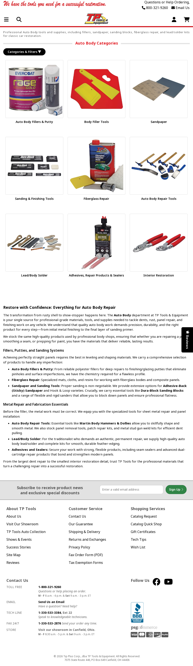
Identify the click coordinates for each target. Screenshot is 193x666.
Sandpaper (159, 122)
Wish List (138, 547)
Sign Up (176, 489)
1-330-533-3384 (49, 613)
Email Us (180, 7)
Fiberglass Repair (96, 199)
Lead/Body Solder (34, 275)
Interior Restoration (158, 275)
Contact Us (77, 516)
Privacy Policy (79, 547)
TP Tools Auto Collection (26, 532)
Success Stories (18, 547)
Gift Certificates (143, 532)
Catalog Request (144, 516)
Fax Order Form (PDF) (86, 555)
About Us (13, 516)
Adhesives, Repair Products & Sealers (96, 275)
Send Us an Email (51, 602)
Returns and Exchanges (87, 539)
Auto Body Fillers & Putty (34, 122)
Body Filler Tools (96, 122)
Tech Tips (138, 539)
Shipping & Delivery (84, 532)
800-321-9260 (155, 7)
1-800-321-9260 (49, 587)
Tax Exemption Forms (86, 562)
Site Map (13, 555)
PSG (144, 627)
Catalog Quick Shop (146, 524)
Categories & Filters (24, 52)
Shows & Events (19, 539)
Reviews (12, 562)
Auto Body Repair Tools (158, 199)
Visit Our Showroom (22, 524)
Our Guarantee (81, 524)
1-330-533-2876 (49, 623)
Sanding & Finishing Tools (34, 199)
